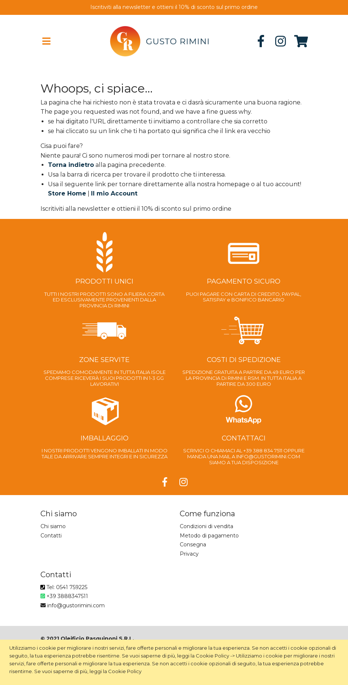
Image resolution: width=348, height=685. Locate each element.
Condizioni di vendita (206, 526)
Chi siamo (53, 526)
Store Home (67, 193)
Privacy (189, 553)
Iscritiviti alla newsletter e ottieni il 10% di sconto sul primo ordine (174, 7)
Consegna (193, 544)
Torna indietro (71, 164)
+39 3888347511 (64, 596)
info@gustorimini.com (72, 605)
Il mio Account (114, 193)
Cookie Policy (212, 656)
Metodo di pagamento (209, 535)
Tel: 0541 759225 (63, 587)
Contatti (51, 535)
